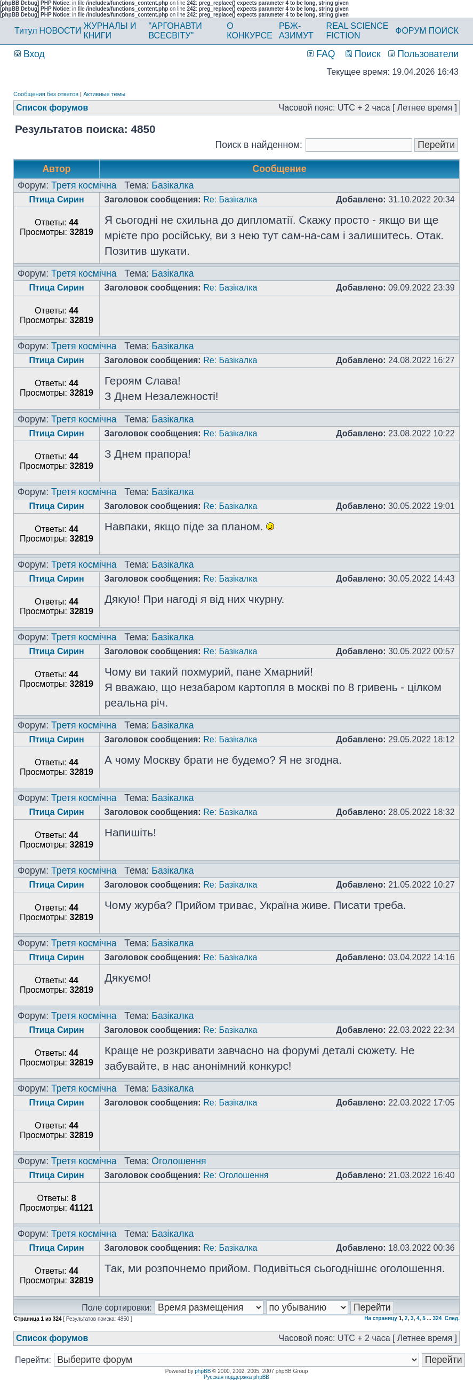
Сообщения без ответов (45, 94)
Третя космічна (83, 185)
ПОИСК (444, 30)
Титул (25, 30)
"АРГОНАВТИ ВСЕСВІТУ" (175, 30)
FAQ (321, 54)
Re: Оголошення (235, 1175)
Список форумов (52, 107)
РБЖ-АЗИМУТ (296, 30)
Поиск (363, 54)
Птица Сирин (56, 199)
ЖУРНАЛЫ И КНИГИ (109, 30)
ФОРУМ (410, 30)
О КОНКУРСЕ (249, 30)
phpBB (203, 1371)
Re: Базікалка (230, 199)
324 (437, 1318)
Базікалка (172, 185)
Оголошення (178, 1161)
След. (452, 1318)
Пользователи (423, 54)
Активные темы (104, 94)
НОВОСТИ (60, 30)
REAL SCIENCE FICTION (357, 30)
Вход (29, 54)
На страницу (380, 1318)
